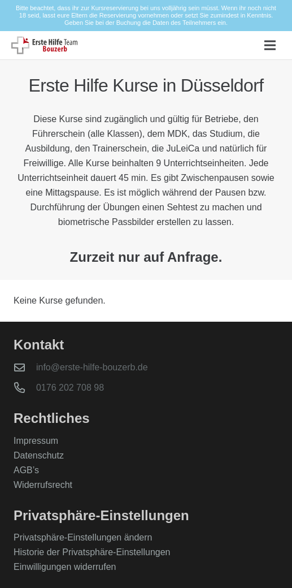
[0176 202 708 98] (25, 387)
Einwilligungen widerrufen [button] (65, 567)
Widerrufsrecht (43, 485)
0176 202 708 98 (70, 387)
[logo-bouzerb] (44, 45)
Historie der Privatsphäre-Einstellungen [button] (92, 552)
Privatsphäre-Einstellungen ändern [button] (83, 537)
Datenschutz (39, 455)
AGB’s (26, 470)
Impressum (36, 441)
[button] (270, 45)
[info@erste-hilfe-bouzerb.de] (25, 367)
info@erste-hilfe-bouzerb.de (92, 367)
